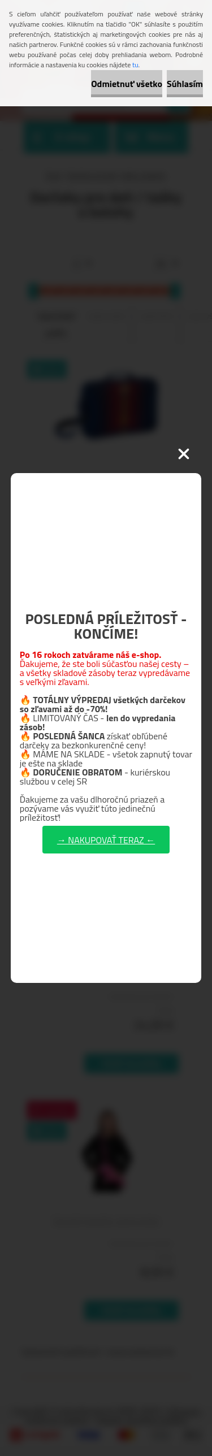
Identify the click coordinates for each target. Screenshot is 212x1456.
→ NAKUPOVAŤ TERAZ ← (106, 840)
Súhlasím (185, 83)
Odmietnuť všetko (126, 83)
